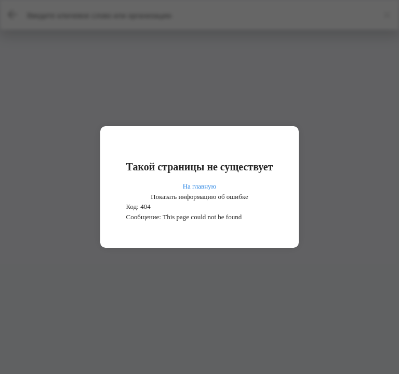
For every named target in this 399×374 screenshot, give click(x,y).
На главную (200, 186)
